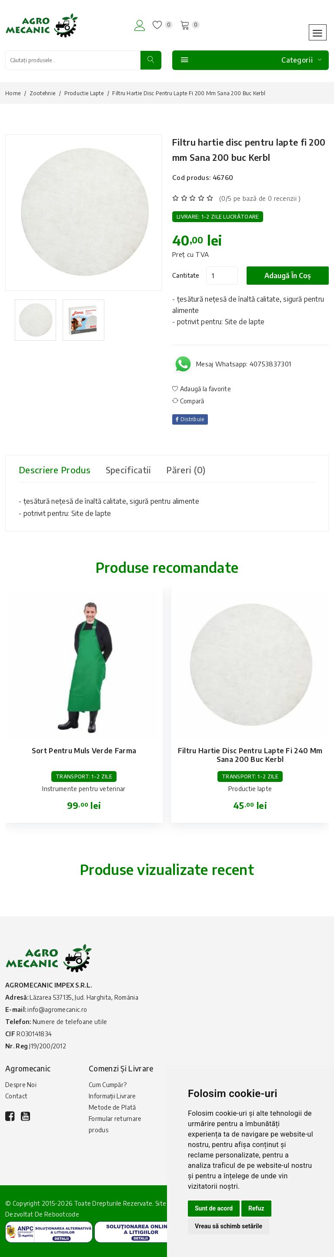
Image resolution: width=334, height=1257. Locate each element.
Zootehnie (43, 93)
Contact (16, 1096)
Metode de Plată (112, 1107)
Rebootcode (61, 1214)
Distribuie (190, 419)
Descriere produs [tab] (54, 469)
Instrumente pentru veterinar (83, 788)
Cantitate (186, 275)
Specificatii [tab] (128, 469)
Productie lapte (84, 93)
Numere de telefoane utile (70, 1021)
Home (12, 93)
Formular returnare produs (115, 1124)
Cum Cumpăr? (108, 1084)
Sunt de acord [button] (214, 1208)
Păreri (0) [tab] (185, 469)
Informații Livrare (112, 1096)
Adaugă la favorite (201, 388)
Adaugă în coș (287, 275)
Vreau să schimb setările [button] (228, 1226)
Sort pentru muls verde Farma (84, 750)
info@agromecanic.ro (57, 1009)
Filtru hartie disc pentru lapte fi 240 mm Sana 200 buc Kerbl (250, 755)
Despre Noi (21, 1084)
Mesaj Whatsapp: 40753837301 (243, 364)
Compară (188, 401)
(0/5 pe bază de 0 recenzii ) (260, 198)
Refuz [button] (256, 1208)
